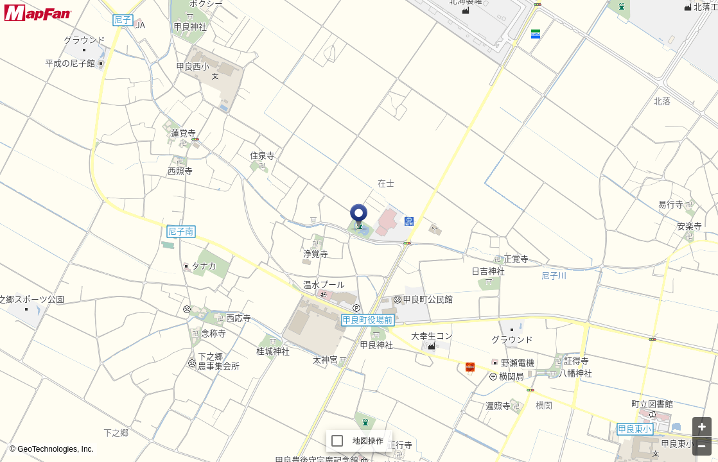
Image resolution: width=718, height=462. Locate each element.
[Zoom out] (702, 446)
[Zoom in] (702, 426)
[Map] (359, 231)
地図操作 (368, 440)
